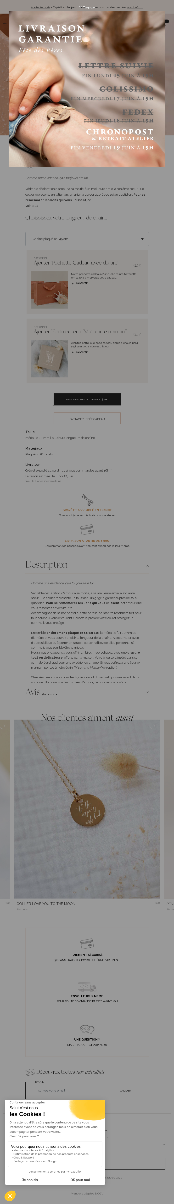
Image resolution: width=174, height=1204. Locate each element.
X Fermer (87, 8)
